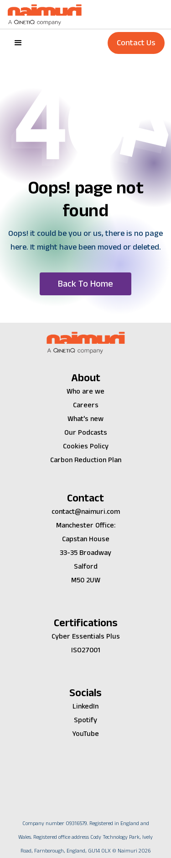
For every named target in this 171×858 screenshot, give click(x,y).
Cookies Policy (86, 446)
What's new (85, 419)
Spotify (85, 720)
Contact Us (136, 42)
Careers (85, 405)
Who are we (85, 391)
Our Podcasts (85, 432)
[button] (18, 43)
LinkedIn (85, 706)
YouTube (85, 734)
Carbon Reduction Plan (85, 460)
